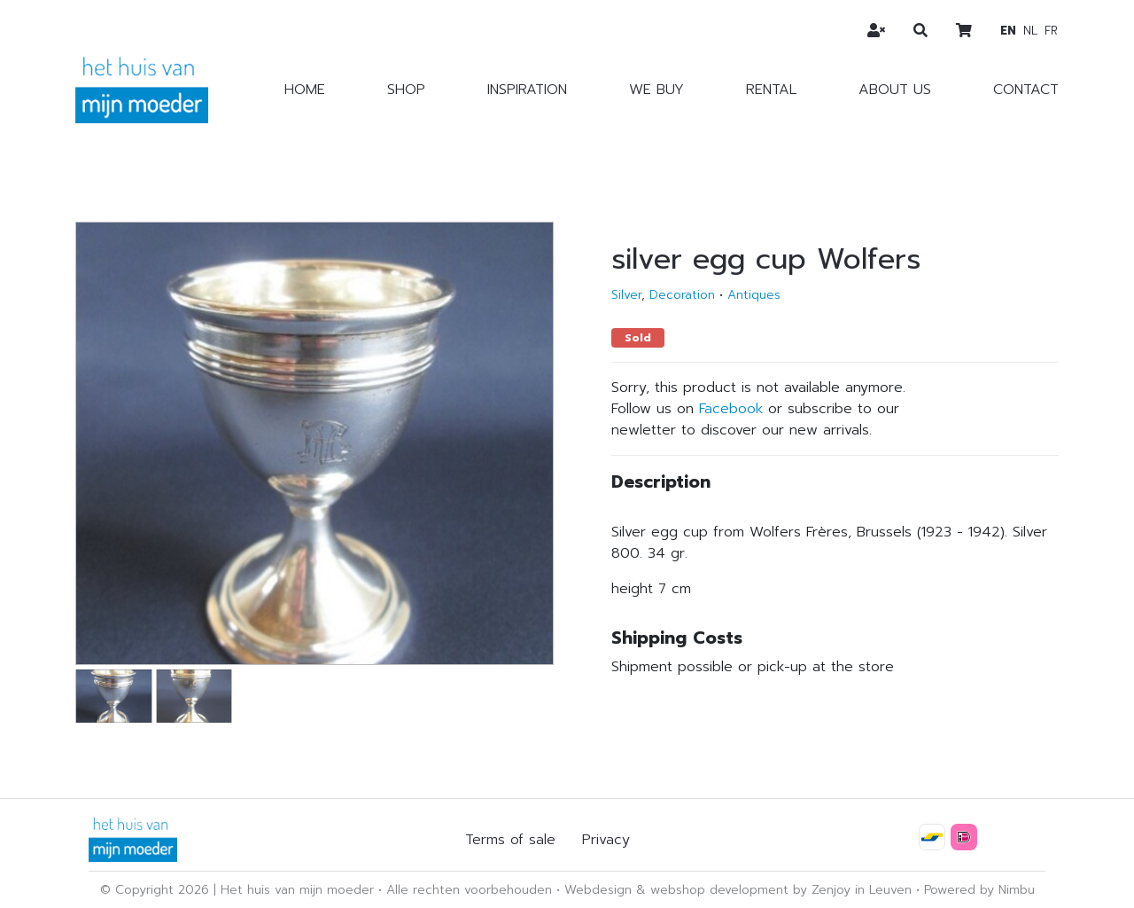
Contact (1026, 89)
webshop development (719, 890)
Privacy (606, 839)
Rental (771, 89)
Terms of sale (510, 839)
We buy (656, 89)
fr (1051, 30)
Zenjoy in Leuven (862, 890)
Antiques (754, 295)
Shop (406, 89)
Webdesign (598, 890)
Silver (626, 295)
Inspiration (527, 89)
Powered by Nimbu (979, 890)
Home (304, 89)
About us (894, 89)
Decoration (682, 295)
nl (1030, 30)
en (1008, 30)
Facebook (731, 408)
